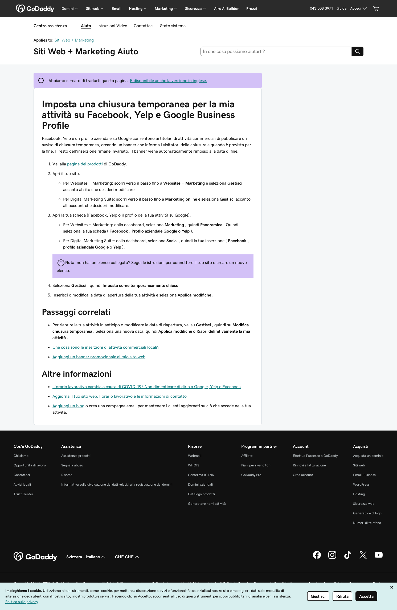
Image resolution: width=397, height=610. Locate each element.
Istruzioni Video (112, 25)
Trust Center (23, 494)
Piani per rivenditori (256, 465)
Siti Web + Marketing (74, 40)
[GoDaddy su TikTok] (348, 558)
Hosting (359, 494)
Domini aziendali (200, 484)
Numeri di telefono (367, 522)
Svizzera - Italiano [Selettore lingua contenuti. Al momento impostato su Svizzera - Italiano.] (86, 557)
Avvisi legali (22, 484)
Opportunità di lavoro (30, 465)
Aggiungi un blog (68, 406)
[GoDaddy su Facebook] (317, 558)
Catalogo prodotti (201, 494)
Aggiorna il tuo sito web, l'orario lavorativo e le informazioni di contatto (119, 396)
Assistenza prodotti (76, 455)
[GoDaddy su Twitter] (363, 558)
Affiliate (247, 455)
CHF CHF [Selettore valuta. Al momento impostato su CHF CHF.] (127, 557)
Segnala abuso (72, 465)
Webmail (194, 455)
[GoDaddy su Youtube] (378, 558)
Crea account (303, 475)
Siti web (359, 465)
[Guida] (341, 8)
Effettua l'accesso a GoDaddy (315, 455)
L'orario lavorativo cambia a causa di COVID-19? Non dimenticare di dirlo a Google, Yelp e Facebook (146, 386)
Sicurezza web (363, 503)
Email (116, 8)
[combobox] (276, 51)
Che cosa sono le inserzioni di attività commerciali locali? (105, 347)
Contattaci (144, 25)
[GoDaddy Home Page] (36, 556)
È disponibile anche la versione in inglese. (168, 80)
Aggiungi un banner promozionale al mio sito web (98, 357)
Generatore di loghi (367, 513)
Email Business (364, 475)
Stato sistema (173, 25)
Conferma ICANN (201, 475)
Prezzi (251, 8)
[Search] (357, 51)
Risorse (66, 475)
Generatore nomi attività (207, 503)
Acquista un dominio (368, 455)
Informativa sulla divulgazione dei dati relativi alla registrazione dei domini (116, 484)
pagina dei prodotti (85, 164)
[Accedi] (359, 8)
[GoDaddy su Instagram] (332, 558)
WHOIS (193, 465)
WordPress (361, 484)
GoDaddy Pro (251, 475)
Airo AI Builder (226, 8)
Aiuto (86, 25)
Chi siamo (21, 455)
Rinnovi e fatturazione (309, 465)
